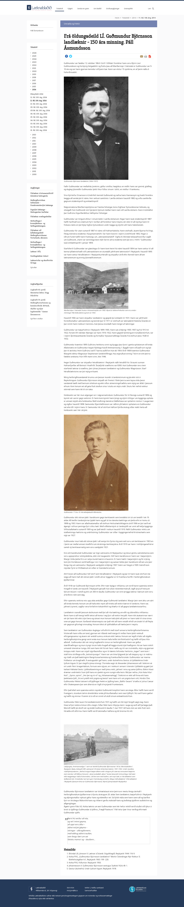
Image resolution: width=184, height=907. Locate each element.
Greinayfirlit (128, 8)
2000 (34, 174)
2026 (34, 53)
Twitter (70, 56)
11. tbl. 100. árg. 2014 (146, 18)
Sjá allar (33, 267)
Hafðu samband (97, 888)
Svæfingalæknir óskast (39, 256)
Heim (117, 18)
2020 (34, 71)
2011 (34, 141)
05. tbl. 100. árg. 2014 (38, 117)
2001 (34, 171)
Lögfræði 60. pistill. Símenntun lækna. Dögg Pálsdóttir (39, 292)
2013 (34, 134)
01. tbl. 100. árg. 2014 (38, 130)
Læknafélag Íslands (137, 889)
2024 (34, 59)
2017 (34, 80)
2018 (34, 77)
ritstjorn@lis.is (72, 890)
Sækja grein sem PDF (149, 56)
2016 (34, 83)
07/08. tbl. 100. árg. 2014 (40, 110)
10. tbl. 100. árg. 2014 (38, 104)
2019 (34, 74)
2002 (34, 168)
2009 (34, 147)
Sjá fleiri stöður (36, 318)
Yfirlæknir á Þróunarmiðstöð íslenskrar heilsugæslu (41, 194)
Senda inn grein (83, 8)
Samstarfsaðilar (91, 890)
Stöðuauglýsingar (112, 8)
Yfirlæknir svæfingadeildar (40, 216)
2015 (34, 86)
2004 (34, 162)
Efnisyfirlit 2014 (36, 94)
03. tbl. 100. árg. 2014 (38, 123)
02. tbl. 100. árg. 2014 (38, 127)
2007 (34, 153)
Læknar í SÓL (35, 251)
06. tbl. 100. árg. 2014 (38, 114)
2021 (34, 68)
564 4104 (70, 888)
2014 (134, 18)
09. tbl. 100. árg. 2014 (38, 107)
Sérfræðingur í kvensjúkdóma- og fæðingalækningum (37, 244)
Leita (153, 8)
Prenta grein (145, 56)
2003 (34, 165)
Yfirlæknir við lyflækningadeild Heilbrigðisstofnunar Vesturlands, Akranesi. (39, 234)
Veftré (87, 888)
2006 (34, 156)
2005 (34, 159)
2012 (34, 137)
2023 (34, 62)
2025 (34, 56)
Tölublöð (125, 18)
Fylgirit (70, 8)
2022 (34, 65)
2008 (34, 150)
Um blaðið (97, 8)
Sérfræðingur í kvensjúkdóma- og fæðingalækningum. (38, 223)
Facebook (66, 56)
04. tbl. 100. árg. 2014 (38, 120)
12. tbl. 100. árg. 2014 (38, 97)
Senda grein (141, 56)
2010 (34, 144)
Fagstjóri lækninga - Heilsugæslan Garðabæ (39, 210)
